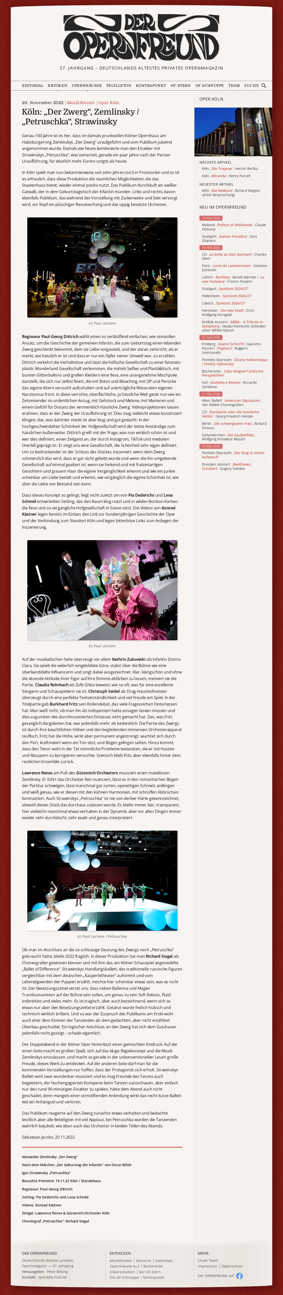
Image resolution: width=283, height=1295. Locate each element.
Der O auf (216, 1275)
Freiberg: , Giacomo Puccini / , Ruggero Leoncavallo (231, 348)
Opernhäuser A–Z (124, 1266)
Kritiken (57, 86)
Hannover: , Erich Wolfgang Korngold (228, 312)
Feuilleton (119, 86)
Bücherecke (153, 1266)
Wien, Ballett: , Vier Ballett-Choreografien (232, 403)
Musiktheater (81, 103)
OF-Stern (181, 86)
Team (234, 86)
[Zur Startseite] (141, 37)
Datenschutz (231, 1266)
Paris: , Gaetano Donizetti (234, 268)
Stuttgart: (225, 289)
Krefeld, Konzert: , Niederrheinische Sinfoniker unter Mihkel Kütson (234, 326)
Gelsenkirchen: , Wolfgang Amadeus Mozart (228, 437)
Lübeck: (224, 303)
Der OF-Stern (150, 1272)
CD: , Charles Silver (234, 256)
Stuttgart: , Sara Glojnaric (229, 238)
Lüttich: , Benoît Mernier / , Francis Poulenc (233, 279)
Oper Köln (108, 103)
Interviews (164, 1261)
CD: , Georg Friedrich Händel (230, 414)
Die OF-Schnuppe (124, 1277)
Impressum (207, 1266)
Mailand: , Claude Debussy (234, 227)
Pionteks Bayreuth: (234, 362)
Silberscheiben (122, 1272)
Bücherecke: (232, 373)
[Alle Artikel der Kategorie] (233, 132)
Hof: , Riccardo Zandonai (229, 385)
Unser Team (208, 1260)
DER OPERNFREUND (39, 1253)
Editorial (32, 86)
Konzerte (143, 1261)
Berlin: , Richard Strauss (234, 426)
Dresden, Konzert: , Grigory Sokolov (227, 466)
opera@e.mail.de (52, 1277)
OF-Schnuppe (209, 86)
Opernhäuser (87, 86)
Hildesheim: (227, 296)
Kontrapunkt (151, 86)
